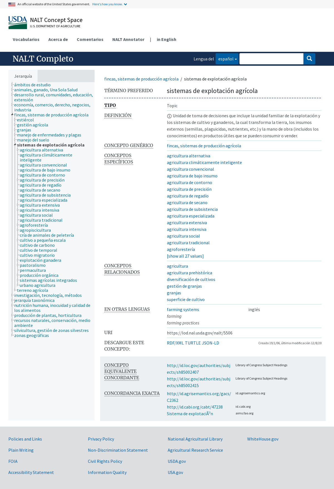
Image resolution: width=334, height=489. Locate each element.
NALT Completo (43, 59)
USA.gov (175, 472)
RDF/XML (175, 343)
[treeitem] (35, 84)
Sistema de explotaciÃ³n (190, 413)
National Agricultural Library (195, 439)
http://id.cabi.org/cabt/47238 (195, 407)
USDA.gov (177, 461)
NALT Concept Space (56, 20)
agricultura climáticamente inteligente (204, 162)
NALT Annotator (128, 39)
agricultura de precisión (189, 189)
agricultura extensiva (187, 222)
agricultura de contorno (189, 182)
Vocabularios (26, 39)
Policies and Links (25, 439)
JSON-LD (210, 343)
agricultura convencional (190, 169)
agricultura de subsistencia (192, 209)
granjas (174, 292)
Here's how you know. (107, 4)
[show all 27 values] (185, 256)
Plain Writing (21, 450)
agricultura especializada (190, 216)
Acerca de (58, 39)
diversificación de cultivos (191, 279)
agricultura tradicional (188, 242)
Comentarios (90, 39)
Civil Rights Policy (105, 461)
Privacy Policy (101, 439)
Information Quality (107, 472)
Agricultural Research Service (195, 450)
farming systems (183, 309)
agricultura (177, 266)
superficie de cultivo (186, 299)
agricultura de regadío (188, 196)
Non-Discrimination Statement (118, 450)
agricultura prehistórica (189, 272)
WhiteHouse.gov (262, 439)
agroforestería (181, 249)
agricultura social (183, 236)
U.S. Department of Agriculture (55, 26)
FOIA (13, 461)
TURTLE (193, 343)
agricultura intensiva (186, 229)
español (225, 58)
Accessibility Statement (31, 472)
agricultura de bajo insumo (192, 176)
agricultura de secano (187, 202)
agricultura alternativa (188, 155)
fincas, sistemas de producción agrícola (141, 79)
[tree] (51, 251)
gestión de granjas (184, 286)
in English (166, 39)
